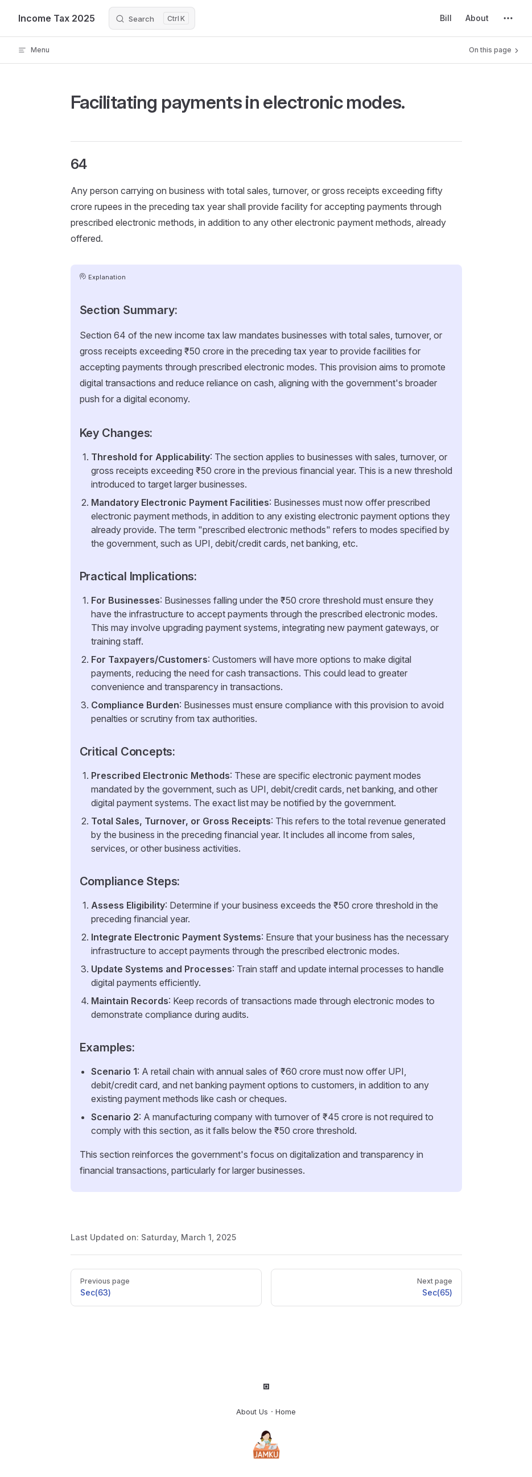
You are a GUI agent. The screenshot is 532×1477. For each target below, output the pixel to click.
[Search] (152, 18)
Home (285, 1412)
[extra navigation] (508, 18)
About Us (252, 1412)
